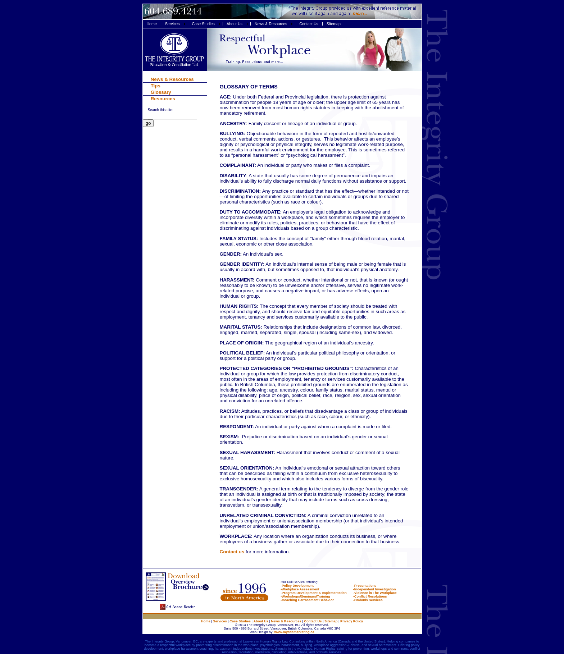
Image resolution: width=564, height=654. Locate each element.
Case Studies (240, 621)
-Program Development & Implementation (313, 593)
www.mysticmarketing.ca (293, 632)
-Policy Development (297, 585)
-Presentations (365, 585)
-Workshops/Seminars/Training (305, 596)
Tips (155, 85)
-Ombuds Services (368, 600)
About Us (261, 621)
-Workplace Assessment (300, 589)
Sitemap (330, 621)
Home (205, 621)
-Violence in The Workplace (375, 593)
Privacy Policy (351, 621)
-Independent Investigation (374, 589)
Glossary (161, 92)
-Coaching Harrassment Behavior (307, 600)
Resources (163, 98)
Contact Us (313, 621)
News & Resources (172, 79)
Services (220, 621)
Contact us (232, 551)
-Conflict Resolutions (370, 596)
